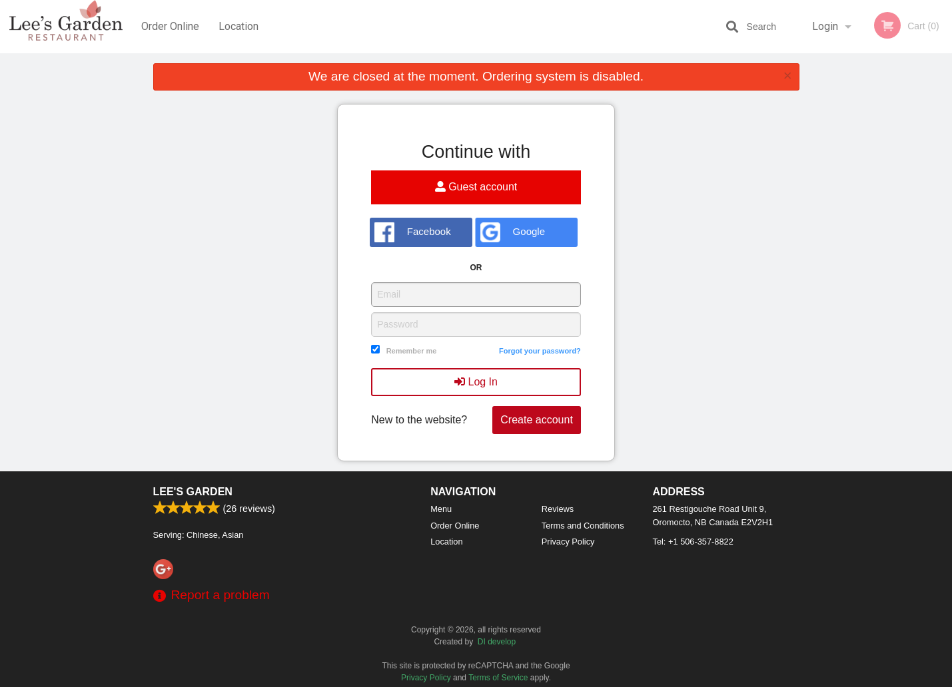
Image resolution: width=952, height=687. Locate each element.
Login (825, 26)
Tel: (693, 542)
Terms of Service (498, 677)
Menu (441, 509)
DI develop (497, 641)
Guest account (476, 186)
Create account (536, 419)
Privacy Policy (568, 542)
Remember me (411, 351)
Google (512, 232)
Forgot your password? (540, 351)
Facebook (412, 232)
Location (238, 26)
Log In (476, 381)
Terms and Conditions (583, 526)
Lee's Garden (193, 491)
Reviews (558, 509)
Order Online (170, 26)
